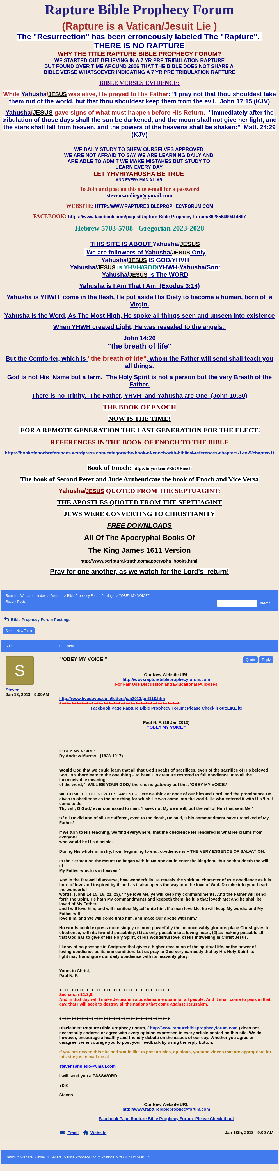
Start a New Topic (19, 631)
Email (73, 1132)
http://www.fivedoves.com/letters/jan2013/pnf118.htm (112, 698)
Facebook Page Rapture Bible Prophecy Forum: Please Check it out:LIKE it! (166, 708)
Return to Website (19, 596)
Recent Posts (16, 602)
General (56, 596)
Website (98, 1132)
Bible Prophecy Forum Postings (90, 596)
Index (41, 596)
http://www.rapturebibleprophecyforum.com (166, 679)
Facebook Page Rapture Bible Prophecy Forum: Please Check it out (166, 1118)
